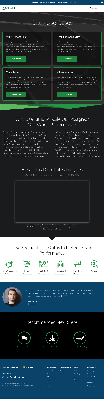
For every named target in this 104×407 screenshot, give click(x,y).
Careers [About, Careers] (76, 388)
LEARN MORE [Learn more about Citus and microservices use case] (67, 97)
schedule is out (36, 2)
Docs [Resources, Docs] (48, 382)
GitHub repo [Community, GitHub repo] (91, 379)
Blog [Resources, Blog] (48, 394)
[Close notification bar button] (102, 2)
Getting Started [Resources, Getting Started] (51, 379)
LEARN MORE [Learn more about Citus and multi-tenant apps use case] (16, 61)
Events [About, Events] (76, 385)
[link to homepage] (9, 8)
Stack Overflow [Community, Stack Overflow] (91, 385)
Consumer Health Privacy (20, 391)
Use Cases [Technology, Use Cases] (63, 382)
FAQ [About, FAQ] (75, 391)
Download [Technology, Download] (63, 385)
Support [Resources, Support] (49, 388)
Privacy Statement (7, 391)
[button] (52, 207)
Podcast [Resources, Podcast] (49, 391)
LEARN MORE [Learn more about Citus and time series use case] (16, 97)
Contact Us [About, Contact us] (77, 379)
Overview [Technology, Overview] (63, 379)
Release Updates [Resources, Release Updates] (52, 385)
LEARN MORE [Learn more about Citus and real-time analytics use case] (67, 61)
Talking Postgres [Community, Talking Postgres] (92, 394)
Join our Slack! (7, 382)
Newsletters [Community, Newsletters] (91, 388)
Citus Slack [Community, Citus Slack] (90, 382)
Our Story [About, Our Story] (77, 382)
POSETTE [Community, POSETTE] (90, 391)
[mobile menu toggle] (100, 8)
